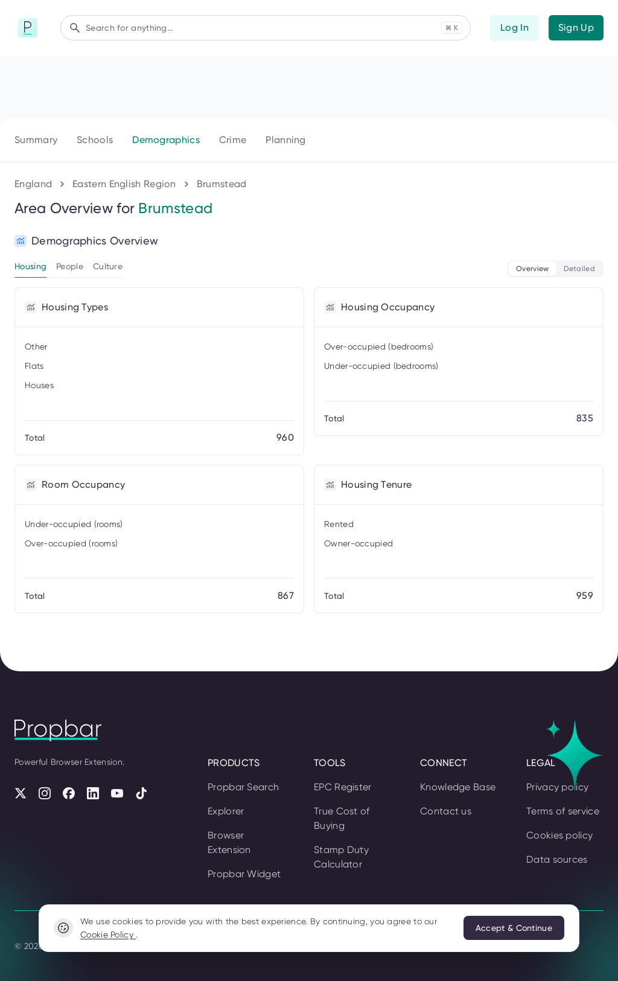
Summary (35, 139)
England (33, 184)
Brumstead (222, 184)
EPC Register (343, 787)
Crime (233, 139)
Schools (95, 139)
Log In (514, 27)
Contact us (445, 811)
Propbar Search (243, 787)
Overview (532, 268)
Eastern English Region (124, 184)
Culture (108, 266)
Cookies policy (559, 835)
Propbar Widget (244, 874)
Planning (285, 139)
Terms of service (562, 811)
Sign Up (576, 27)
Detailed (579, 268)
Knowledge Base (457, 787)
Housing (30, 266)
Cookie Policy (108, 934)
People (69, 266)
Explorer (226, 811)
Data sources (557, 859)
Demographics (166, 139)
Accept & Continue (514, 928)
